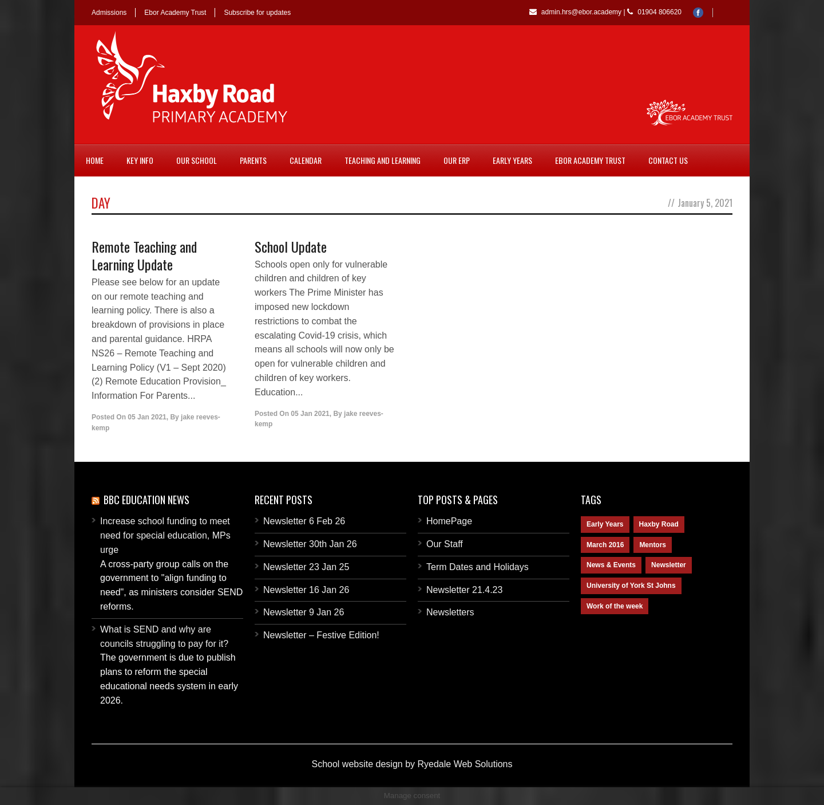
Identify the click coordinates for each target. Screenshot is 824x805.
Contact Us (668, 160)
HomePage (449, 521)
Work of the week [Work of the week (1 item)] (615, 606)
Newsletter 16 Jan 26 (306, 590)
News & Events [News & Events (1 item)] (611, 565)
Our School (196, 160)
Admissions (109, 13)
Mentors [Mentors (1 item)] (652, 545)
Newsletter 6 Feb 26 (304, 521)
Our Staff (444, 544)
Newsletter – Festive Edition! (321, 635)
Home (95, 160)
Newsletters (450, 612)
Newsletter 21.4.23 (464, 590)
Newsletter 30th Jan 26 (310, 544)
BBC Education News (146, 499)
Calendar (306, 160)
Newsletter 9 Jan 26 (303, 612)
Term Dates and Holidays (477, 567)
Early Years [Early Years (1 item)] (605, 524)
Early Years (512, 160)
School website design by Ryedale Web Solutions (411, 764)
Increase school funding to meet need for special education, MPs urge (165, 535)
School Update (291, 246)
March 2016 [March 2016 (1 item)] (605, 545)
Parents (253, 160)
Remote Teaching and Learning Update (144, 255)
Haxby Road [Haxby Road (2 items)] (659, 524)
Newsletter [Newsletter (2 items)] (668, 565)
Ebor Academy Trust (175, 13)
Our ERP (456, 160)
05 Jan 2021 (147, 417)
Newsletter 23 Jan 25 (306, 567)
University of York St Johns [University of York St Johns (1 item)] (631, 586)
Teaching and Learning (382, 160)
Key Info (139, 160)
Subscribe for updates (257, 13)
